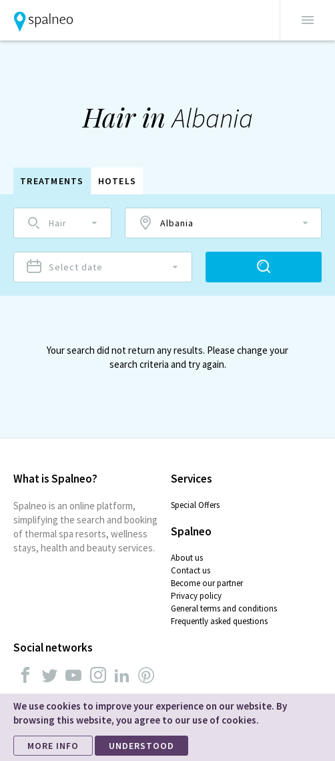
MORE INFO (53, 746)
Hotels (117, 181)
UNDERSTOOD (141, 746)
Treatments (52, 181)
